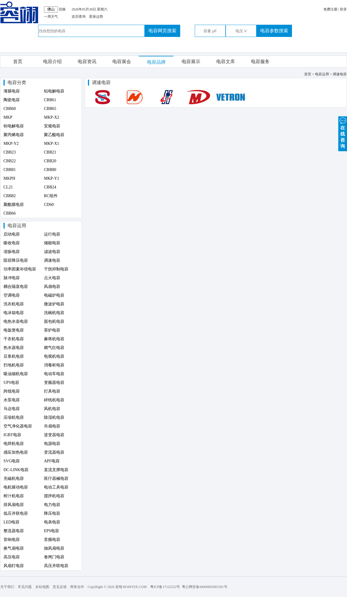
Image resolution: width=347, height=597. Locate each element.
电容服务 (260, 61)
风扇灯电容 (13, 566)
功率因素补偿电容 (19, 269)
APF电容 (52, 461)
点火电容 (52, 278)
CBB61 (50, 100)
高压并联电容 (56, 566)
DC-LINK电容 (16, 470)
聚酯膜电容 (13, 204)
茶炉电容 (52, 330)
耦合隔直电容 (15, 286)
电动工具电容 (56, 487)
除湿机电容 (54, 417)
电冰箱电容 (13, 313)
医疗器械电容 (56, 478)
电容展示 (191, 61)
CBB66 (9, 213)
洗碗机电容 (54, 313)
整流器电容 (13, 531)
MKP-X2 (51, 117)
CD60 (49, 204)
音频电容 (52, 539)
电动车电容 (54, 374)
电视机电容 (54, 356)
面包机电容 (54, 321)
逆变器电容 (54, 435)
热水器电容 (13, 347)
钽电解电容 (13, 126)
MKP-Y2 (11, 143)
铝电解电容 (54, 91)
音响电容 (11, 539)
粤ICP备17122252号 (165, 587)
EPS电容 (51, 531)
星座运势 (96, 17)
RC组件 (51, 196)
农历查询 (79, 17)
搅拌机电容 (54, 496)
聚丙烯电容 (13, 135)
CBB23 (9, 152)
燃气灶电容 (54, 347)
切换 (62, 9)
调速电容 (52, 260)
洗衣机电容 (13, 304)
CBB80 (50, 169)
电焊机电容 (13, 443)
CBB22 (9, 161)
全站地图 (42, 587)
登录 (343, 9)
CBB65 (50, 108)
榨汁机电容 (13, 496)
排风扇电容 (13, 504)
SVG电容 (11, 461)
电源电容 (52, 443)
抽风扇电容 (54, 548)
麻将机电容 (54, 339)
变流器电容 (54, 452)
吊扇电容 (52, 426)
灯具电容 (52, 391)
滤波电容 (52, 252)
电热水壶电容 (15, 321)
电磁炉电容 (54, 295)
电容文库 (225, 61)
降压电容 (52, 513)
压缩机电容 (13, 417)
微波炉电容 (54, 304)
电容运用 (17, 225)
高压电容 (11, 557)
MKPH (9, 178)
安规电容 (52, 126)
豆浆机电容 (13, 356)
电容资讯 (87, 61)
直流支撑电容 (56, 470)
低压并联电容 (15, 513)
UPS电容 (11, 382)
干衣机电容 (13, 339)
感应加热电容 (15, 452)
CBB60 (9, 108)
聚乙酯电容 (54, 135)
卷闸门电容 (54, 557)
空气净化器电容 (17, 426)
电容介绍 (52, 61)
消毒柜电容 (54, 365)
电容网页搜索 (162, 30)
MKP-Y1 (51, 178)
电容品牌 (156, 62)
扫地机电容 (13, 365)
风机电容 (52, 409)
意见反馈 (60, 587)
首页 (17, 61)
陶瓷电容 (11, 100)
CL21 (8, 187)
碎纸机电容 (54, 400)
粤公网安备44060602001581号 (204, 587)
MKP (7, 117)
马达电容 (11, 409)
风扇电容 (52, 286)
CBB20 (50, 161)
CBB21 (50, 152)
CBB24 (50, 187)
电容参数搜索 (274, 30)
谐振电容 (11, 252)
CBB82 (9, 196)
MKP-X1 (51, 143)
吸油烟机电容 (15, 374)
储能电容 (52, 243)
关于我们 (7, 587)
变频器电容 (54, 382)
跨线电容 (11, 391)
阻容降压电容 (15, 260)
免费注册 (330, 9)
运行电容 (52, 234)
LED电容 (11, 522)
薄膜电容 (11, 91)
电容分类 (17, 82)
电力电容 (52, 504)
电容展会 (121, 61)
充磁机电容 (13, 478)
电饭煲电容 (13, 330)
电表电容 (52, 522)
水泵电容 (11, 400)
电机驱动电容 (15, 487)
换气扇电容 (13, 548)
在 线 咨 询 (342, 132)
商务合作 (77, 587)
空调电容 (11, 295)
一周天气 (51, 17)
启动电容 (11, 234)
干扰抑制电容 (56, 269)
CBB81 (9, 169)
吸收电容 (11, 243)
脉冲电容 (11, 278)
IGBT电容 (12, 435)
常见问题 (25, 587)
